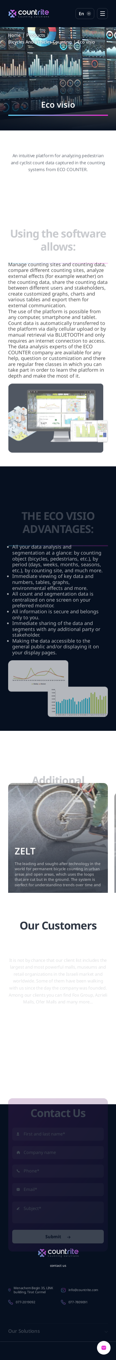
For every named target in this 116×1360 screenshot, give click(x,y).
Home (14, 35)
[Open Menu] (102, 13)
